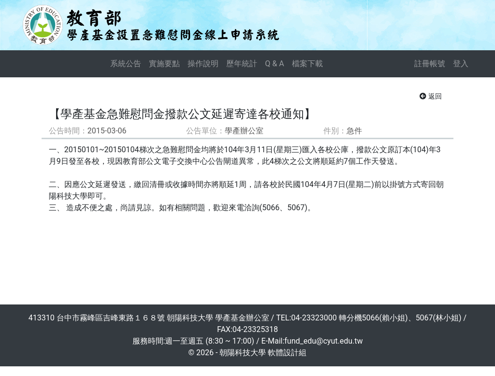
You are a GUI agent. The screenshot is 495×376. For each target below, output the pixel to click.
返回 (431, 96)
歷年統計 (241, 63)
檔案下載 (307, 63)
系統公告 (125, 63)
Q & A (274, 63)
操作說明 (203, 63)
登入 (460, 63)
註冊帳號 (429, 63)
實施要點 (164, 63)
